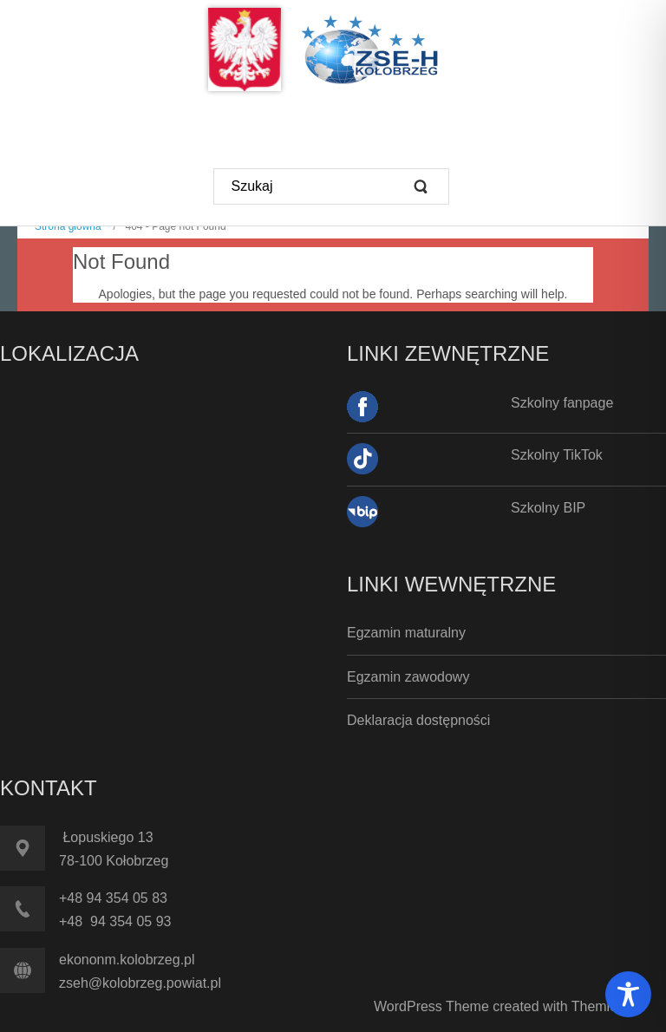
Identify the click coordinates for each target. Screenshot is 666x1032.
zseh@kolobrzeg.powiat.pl (140, 983)
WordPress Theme (431, 1006)
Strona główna (68, 226)
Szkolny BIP (548, 507)
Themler (596, 1006)
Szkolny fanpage (562, 402)
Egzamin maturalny (406, 632)
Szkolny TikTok (557, 454)
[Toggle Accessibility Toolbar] (628, 994)
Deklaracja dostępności (418, 720)
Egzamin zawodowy (408, 676)
